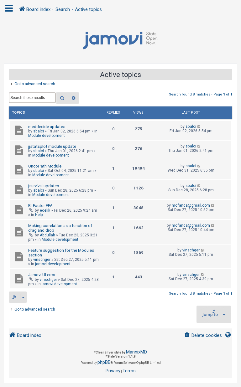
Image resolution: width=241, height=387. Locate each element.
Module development (46, 135)
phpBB (104, 362)
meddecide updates (46, 126)
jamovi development (53, 264)
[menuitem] (203, 335)
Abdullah (47, 235)
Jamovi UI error (41, 274)
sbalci (38, 131)
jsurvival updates (43, 185)
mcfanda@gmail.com (191, 205)
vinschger (41, 259)
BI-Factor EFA (40, 205)
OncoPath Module (44, 166)
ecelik (45, 210)
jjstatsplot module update (52, 146)
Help (39, 215)
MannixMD (136, 352)
